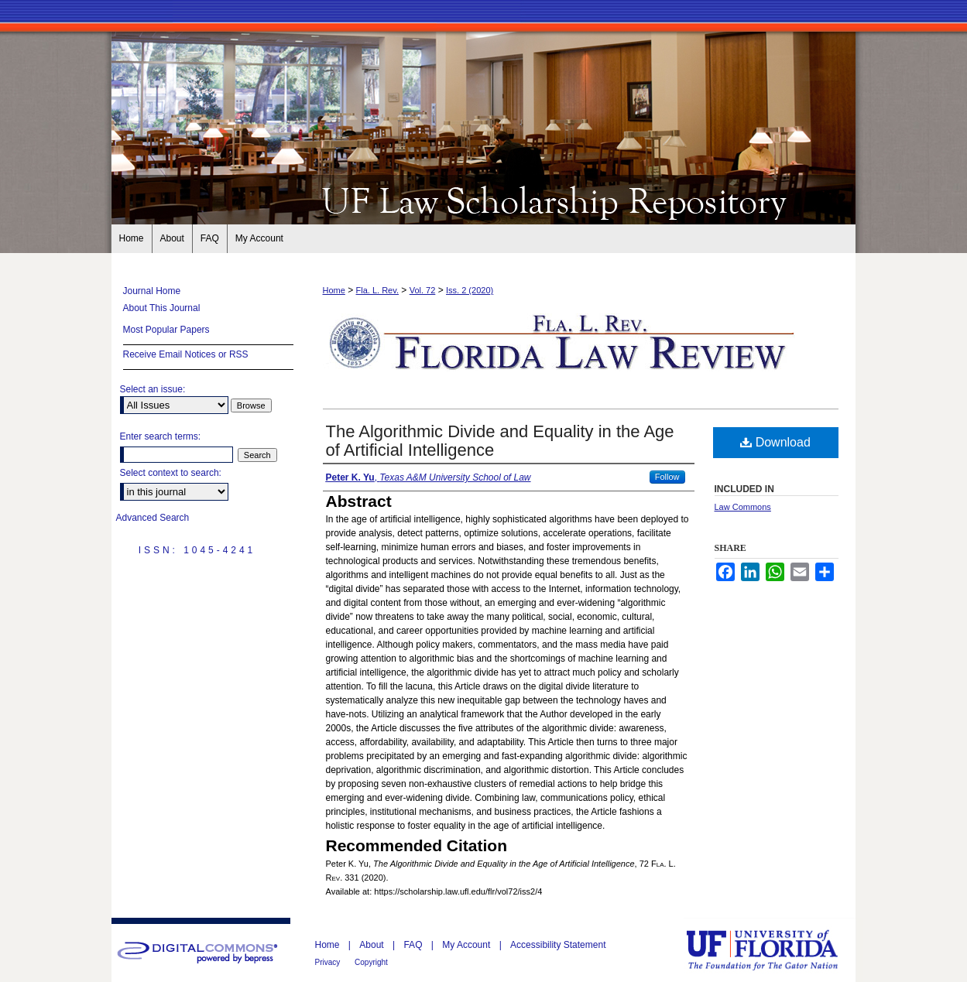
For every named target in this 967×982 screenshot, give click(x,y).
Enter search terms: (160, 436)
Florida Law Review (484, 199)
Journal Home (152, 291)
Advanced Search (153, 517)
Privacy (329, 962)
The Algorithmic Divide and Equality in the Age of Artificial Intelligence (500, 441)
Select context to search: (170, 472)
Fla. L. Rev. (377, 290)
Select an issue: (153, 389)
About (372, 944)
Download (775, 442)
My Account (467, 944)
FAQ (413, 944)
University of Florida (773, 950)
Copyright (371, 962)
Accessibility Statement (557, 944)
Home (334, 290)
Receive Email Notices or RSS (186, 354)
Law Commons (743, 507)
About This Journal (162, 308)
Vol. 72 (423, 290)
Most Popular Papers (166, 329)
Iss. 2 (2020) (469, 290)
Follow (667, 476)
